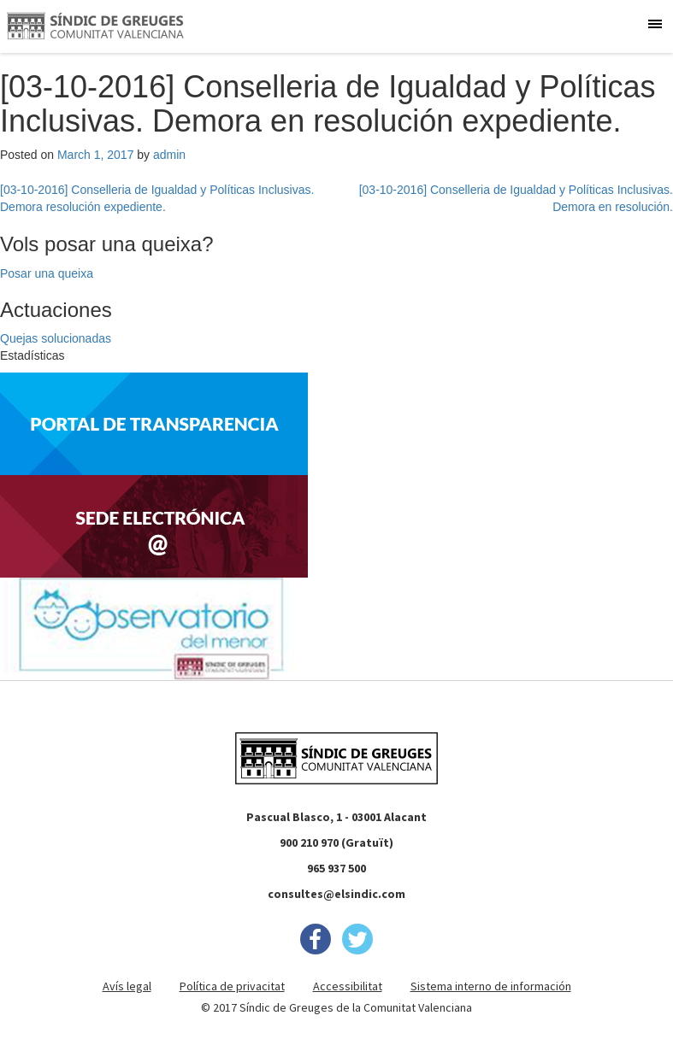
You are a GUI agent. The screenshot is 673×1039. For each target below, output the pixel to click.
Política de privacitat (232, 986)
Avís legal (127, 986)
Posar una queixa (46, 273)
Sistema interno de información (490, 986)
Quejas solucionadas (55, 338)
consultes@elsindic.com (336, 893)
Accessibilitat (347, 986)
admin (169, 154)
